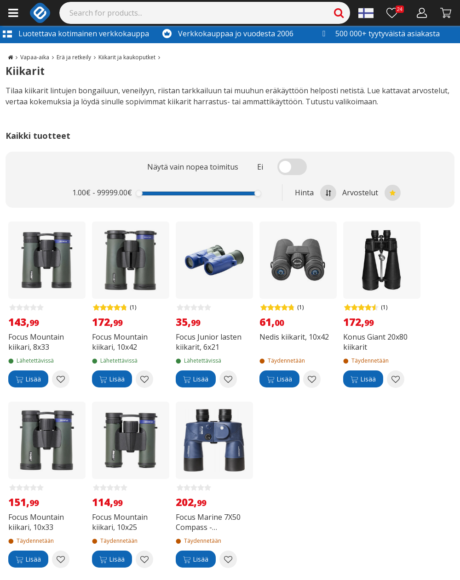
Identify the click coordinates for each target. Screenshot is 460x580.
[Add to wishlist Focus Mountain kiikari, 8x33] (60, 379)
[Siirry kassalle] (446, 13)
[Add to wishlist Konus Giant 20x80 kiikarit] (395, 379)
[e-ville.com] (40, 13)
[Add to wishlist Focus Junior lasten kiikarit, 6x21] (228, 379)
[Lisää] (28, 379)
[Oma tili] (422, 13)
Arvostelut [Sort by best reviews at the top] (371, 193)
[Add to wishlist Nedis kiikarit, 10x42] (312, 379)
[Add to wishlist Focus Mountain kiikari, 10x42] (144, 379)
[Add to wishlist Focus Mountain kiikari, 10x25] (144, 559)
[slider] (139, 193)
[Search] (205, 13)
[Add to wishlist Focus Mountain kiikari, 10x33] (60, 559)
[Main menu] (13, 13)
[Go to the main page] (10, 57)
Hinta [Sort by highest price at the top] (315, 193)
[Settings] (366, 13)
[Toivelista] (395, 13)
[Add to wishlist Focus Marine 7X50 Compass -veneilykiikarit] (228, 559)
